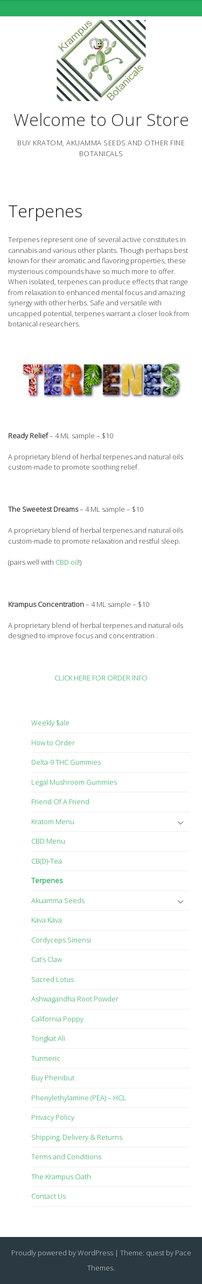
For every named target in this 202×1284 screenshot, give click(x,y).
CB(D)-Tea (46, 861)
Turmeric (45, 1058)
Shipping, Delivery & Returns (76, 1137)
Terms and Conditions (66, 1156)
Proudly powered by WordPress (62, 1253)
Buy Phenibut (52, 1077)
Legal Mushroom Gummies (74, 782)
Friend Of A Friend (60, 801)
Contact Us (48, 1196)
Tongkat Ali (48, 1038)
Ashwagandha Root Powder (75, 999)
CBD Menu (48, 841)
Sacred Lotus (52, 979)
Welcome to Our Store (101, 119)
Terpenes (45, 210)
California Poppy (57, 1019)
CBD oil (66, 562)
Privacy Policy (52, 1117)
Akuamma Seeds (58, 900)
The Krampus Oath (61, 1176)
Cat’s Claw (46, 959)
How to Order (53, 742)
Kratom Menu (52, 821)
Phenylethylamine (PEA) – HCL (78, 1097)
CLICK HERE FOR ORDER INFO (101, 678)
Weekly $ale (50, 722)
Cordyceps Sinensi (61, 940)
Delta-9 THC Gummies (66, 762)
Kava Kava (46, 920)
